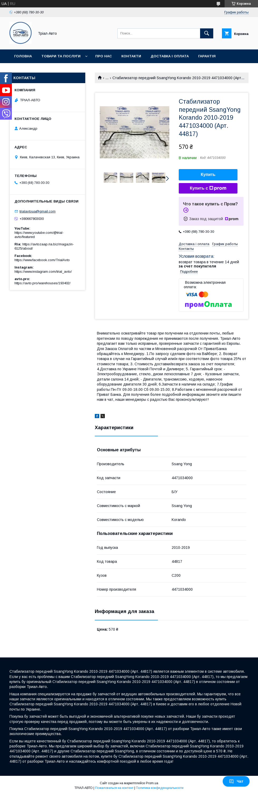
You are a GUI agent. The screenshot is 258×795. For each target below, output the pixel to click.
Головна (23, 56)
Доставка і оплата (170, 56)
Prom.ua (152, 783)
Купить (208, 174)
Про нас (103, 56)
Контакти (131, 56)
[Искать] (206, 33)
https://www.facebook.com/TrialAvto (42, 260)
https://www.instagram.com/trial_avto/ (43, 272)
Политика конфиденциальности (159, 788)
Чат (236, 781)
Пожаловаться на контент (114, 788)
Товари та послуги (61, 56)
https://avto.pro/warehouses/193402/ (42, 283)
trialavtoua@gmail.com (37, 211)
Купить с (208, 188)
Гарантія (207, 56)
